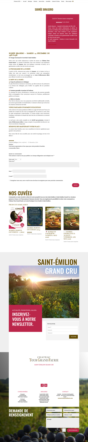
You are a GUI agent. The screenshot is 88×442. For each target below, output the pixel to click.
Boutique (30, 1)
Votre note (11, 159)
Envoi (75, 185)
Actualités (48, 1)
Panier (62, 1)
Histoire (35, 1)
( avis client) (65, 22)
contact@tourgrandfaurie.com (65, 398)
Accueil (24, 1)
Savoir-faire (41, 1)
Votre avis (12, 161)
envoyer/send (73, 430)
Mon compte (69, 1)
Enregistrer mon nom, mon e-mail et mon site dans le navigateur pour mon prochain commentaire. (36, 180)
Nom (10, 171)
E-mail (11, 176)
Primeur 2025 (17, 1)
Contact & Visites (56, 1)
